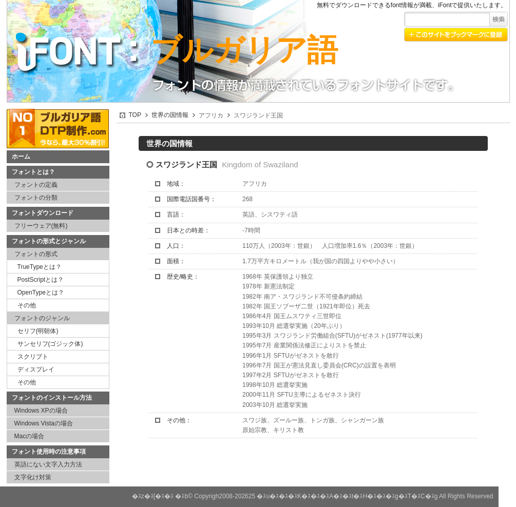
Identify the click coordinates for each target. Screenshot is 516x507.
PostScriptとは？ (40, 279)
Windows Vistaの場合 (43, 423)
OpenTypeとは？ (40, 292)
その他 (26, 305)
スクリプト (32, 356)
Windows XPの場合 (41, 410)
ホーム (21, 156)
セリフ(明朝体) (38, 331)
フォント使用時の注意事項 (49, 451)
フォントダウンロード (42, 213)
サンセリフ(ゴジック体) (50, 343)
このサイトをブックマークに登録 (456, 34)
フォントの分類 (36, 197)
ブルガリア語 (244, 50)
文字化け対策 (32, 477)
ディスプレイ (35, 369)
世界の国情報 (169, 115)
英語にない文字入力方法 (48, 464)
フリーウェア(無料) (41, 225)
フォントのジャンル (42, 318)
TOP (135, 115)
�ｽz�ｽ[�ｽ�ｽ (153, 496)
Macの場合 (29, 436)
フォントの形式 (36, 254)
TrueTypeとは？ (39, 266)
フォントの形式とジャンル (49, 241)
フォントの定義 (36, 184)
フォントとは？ (33, 172)
